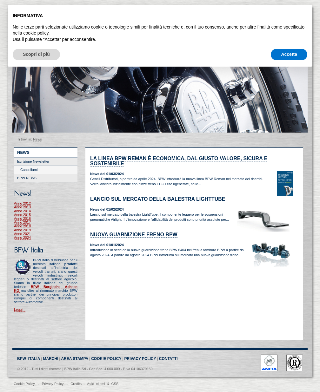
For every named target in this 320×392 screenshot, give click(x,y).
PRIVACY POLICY (140, 358)
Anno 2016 (22, 218)
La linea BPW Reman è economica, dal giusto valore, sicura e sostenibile (178, 161)
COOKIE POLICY (106, 358)
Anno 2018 (22, 226)
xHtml (100, 384)
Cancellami (28, 170)
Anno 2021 (22, 234)
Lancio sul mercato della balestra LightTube (157, 199)
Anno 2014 (22, 211)
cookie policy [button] (35, 33)
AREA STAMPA (74, 358)
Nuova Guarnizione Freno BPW (133, 234)
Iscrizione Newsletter (33, 161)
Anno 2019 (22, 230)
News (37, 139)
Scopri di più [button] (36, 54)
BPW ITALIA (28, 358)
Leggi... (19, 309)
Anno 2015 (22, 215)
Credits (76, 384)
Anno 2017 (22, 222)
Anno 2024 (22, 237)
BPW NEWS (27, 178)
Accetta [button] (289, 54)
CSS (114, 384)
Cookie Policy (24, 384)
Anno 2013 (22, 207)
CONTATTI (168, 358)
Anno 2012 (22, 203)
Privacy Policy (52, 384)
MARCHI (50, 358)
